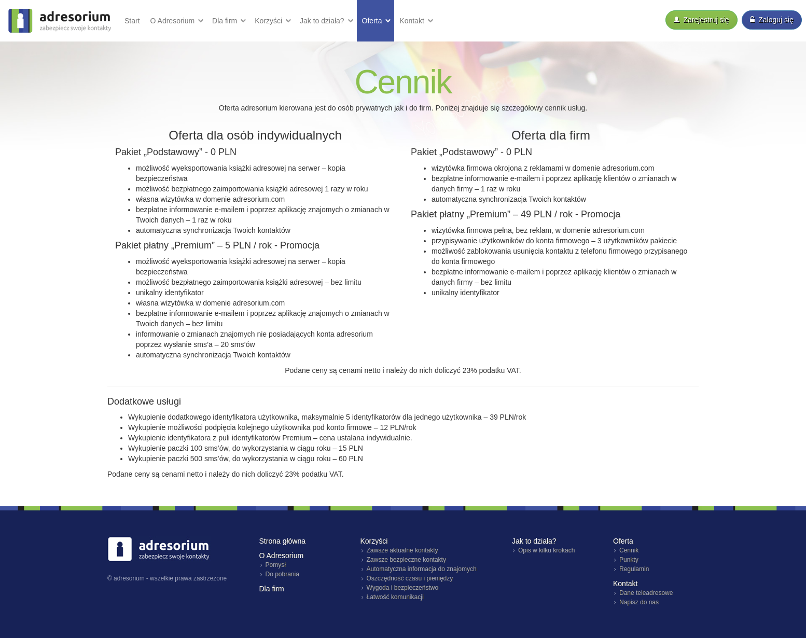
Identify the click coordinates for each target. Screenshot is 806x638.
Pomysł (276, 564)
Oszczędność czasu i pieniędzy (410, 578)
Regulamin (634, 569)
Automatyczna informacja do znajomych (422, 569)
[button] (176, 20)
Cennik (628, 550)
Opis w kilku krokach (546, 550)
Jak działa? (323, 21)
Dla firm (225, 21)
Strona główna (282, 541)
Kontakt (412, 21)
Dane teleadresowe (646, 593)
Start (132, 21)
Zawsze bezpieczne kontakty (406, 559)
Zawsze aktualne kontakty (402, 550)
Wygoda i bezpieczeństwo (403, 587)
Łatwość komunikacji (395, 597)
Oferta (373, 21)
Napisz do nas (639, 602)
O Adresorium (173, 21)
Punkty (628, 559)
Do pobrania (282, 574)
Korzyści (269, 21)
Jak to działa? (534, 541)
